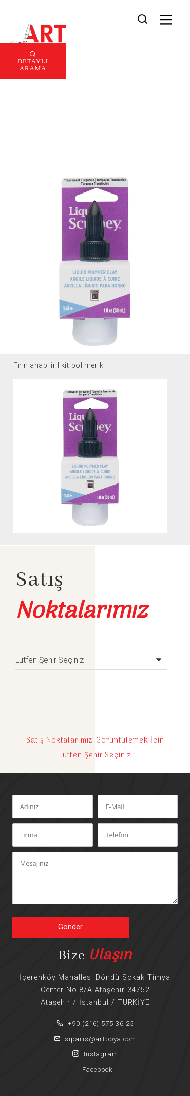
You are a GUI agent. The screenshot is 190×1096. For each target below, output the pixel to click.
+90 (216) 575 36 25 (95, 1023)
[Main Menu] (166, 19)
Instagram (95, 1054)
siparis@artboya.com (95, 1039)
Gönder (70, 927)
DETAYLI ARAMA (33, 64)
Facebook (95, 1069)
